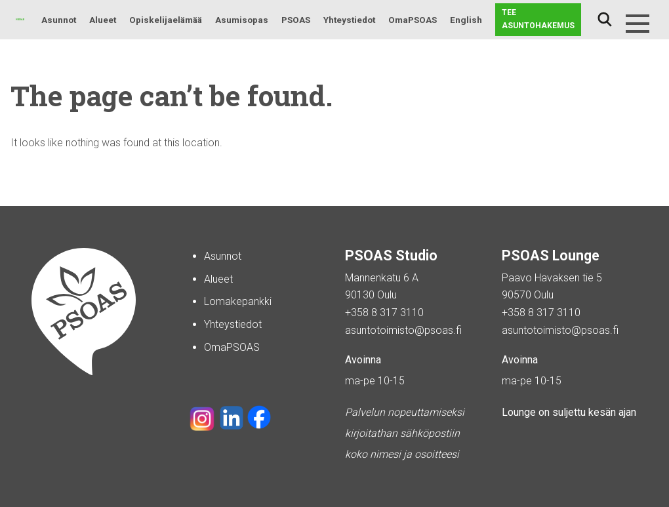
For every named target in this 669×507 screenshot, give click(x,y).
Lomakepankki (238, 301)
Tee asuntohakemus (538, 19)
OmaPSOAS (412, 19)
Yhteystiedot (349, 19)
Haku (604, 20)
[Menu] (637, 23)
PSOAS (295, 19)
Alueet (102, 19)
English (466, 19)
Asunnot (58, 19)
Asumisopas (241, 19)
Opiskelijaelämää (165, 19)
